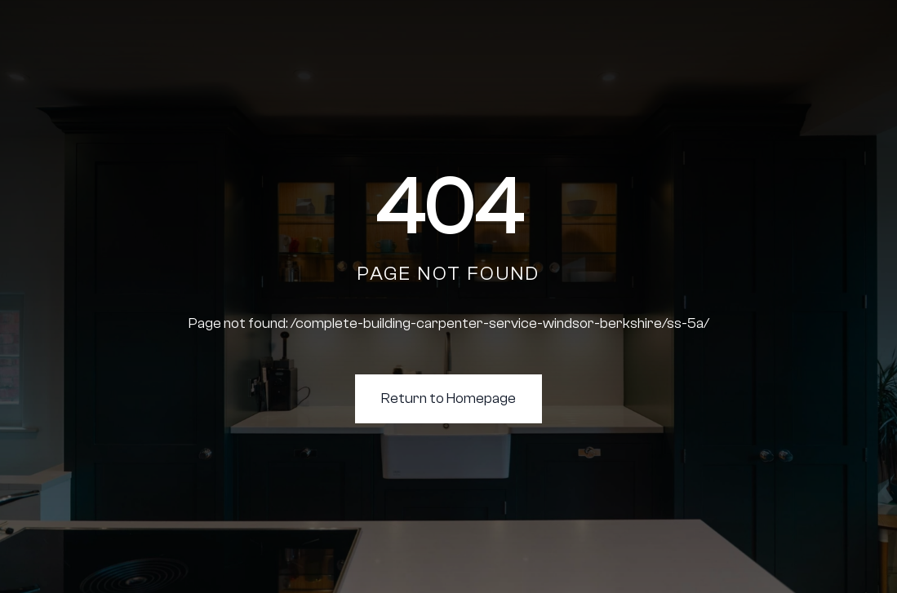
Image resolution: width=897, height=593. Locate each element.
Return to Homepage (448, 398)
